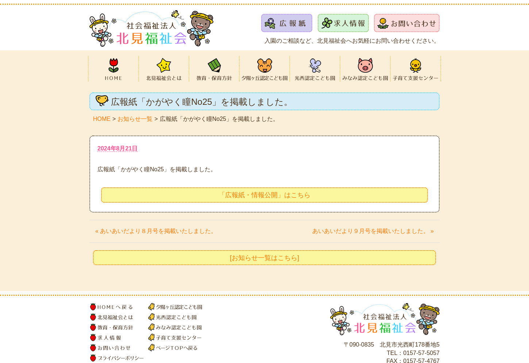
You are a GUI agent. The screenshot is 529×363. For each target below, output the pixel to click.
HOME (102, 119)
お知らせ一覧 (134, 119)
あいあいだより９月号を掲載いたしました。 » (373, 231)
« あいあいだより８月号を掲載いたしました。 (156, 231)
